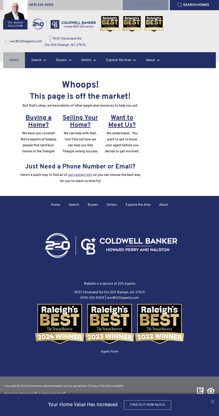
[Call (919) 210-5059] (41, 5)
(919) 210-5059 (92, 298)
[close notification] (213, 400)
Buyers (93, 205)
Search (74, 205)
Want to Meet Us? (122, 121)
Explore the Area (138, 205)
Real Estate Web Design (20, 393)
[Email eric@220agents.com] (23, 41)
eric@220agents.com (123, 298)
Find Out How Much (147, 405)
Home (14, 60)
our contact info (80, 175)
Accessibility (116, 386)
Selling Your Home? (80, 121)
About (163, 205)
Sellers (112, 205)
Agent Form (109, 351)
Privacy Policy (98, 386)
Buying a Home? (38, 121)
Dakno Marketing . (54, 393)
